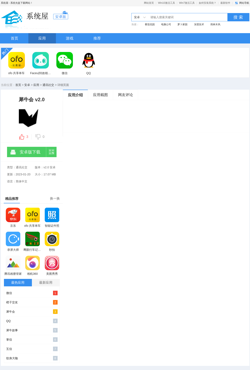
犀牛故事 (32, 330)
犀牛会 (32, 311)
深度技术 (199, 24)
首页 (14, 38)
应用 (42, 38)
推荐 (97, 38)
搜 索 (238, 17)
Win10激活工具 (166, 2)
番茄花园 (150, 24)
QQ (32, 321)
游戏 (69, 38)
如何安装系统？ (207, 2)
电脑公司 (166, 24)
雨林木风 (215, 24)
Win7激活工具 (187, 2)
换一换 (55, 198)
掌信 (32, 339)
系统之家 (34, 19)
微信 (32, 293)
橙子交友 (32, 302)
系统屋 (4, 2)
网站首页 (149, 2)
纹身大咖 (32, 358)
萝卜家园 (182, 24)
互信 (32, 349)
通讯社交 (48, 85)
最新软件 (225, 2)
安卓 (27, 85)
